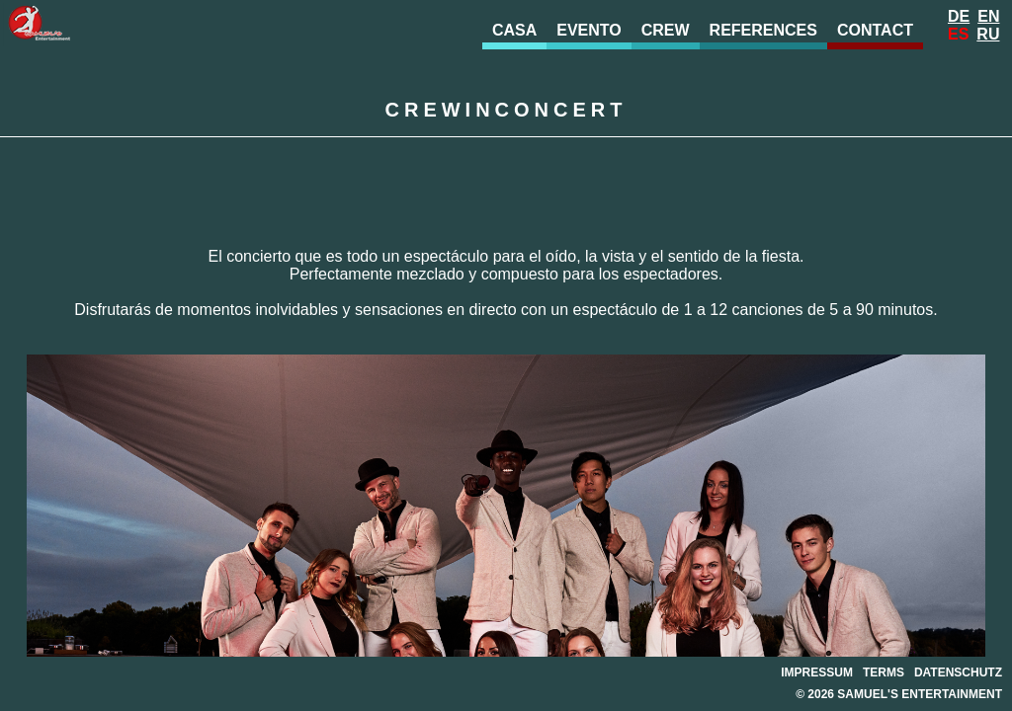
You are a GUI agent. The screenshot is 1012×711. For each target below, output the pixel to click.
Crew (665, 30)
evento (589, 30)
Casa (514, 30)
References (763, 30)
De (959, 16)
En (988, 16)
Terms (883, 672)
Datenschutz (958, 672)
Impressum (817, 672)
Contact (875, 30)
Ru (987, 34)
